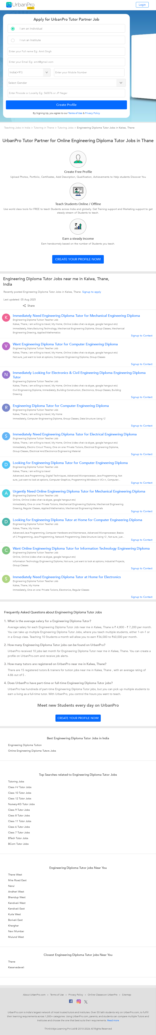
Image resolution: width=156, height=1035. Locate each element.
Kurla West (14, 914)
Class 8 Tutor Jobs (19, 815)
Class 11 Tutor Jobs (19, 821)
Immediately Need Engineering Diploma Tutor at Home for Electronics (67, 577)
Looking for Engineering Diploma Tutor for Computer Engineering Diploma (70, 463)
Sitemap (126, 994)
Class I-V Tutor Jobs (19, 787)
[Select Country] (29, 72)
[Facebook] (70, 1002)
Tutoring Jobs (65, 128)
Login (142, 5)
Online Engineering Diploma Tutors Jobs (32, 751)
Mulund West (16, 937)
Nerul (11, 886)
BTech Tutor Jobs (18, 838)
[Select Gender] (66, 83)
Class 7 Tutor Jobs (19, 832)
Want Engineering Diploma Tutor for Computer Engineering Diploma (65, 344)
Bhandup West (16, 897)
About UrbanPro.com (34, 994)
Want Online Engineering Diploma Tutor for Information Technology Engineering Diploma (81, 548)
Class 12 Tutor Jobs (19, 798)
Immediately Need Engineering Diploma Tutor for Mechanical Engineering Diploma (76, 316)
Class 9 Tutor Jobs (19, 810)
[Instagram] (79, 1002)
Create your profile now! (78, 259)
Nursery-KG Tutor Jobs (21, 804)
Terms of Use (57, 994)
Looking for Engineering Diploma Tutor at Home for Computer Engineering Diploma (77, 520)
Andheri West (16, 892)
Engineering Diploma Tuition (25, 745)
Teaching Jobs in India (17, 128)
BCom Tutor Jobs (18, 844)
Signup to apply (91, 292)
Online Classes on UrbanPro (102, 994)
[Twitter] (86, 1002)
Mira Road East (17, 880)
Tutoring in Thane (44, 128)
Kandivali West (16, 903)
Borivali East (15, 920)
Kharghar (13, 926)
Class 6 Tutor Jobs (19, 827)
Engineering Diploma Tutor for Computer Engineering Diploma (61, 406)
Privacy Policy (75, 994)
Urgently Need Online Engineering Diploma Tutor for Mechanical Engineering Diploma (79, 491)
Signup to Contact (141, 335)
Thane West (15, 875)
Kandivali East (16, 909)
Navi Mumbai (16, 931)
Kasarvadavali (16, 967)
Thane (11, 962)
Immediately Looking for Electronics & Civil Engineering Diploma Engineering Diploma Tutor (79, 375)
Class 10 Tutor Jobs (19, 793)
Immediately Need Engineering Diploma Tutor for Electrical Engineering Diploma (75, 434)
